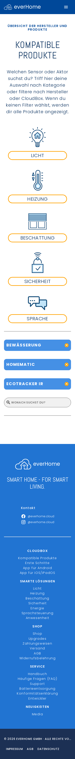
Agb (30, 749)
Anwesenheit (37, 618)
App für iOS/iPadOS (37, 572)
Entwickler (37, 698)
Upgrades (38, 638)
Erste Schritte (37, 563)
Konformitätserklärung (37, 693)
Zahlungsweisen (37, 643)
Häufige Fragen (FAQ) (37, 678)
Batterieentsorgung (37, 688)
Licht (37, 588)
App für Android (37, 568)
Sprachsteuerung (38, 613)
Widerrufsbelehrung (37, 658)
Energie (37, 608)
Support (37, 683)
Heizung (37, 593)
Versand (37, 648)
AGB (37, 653)
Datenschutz (48, 749)
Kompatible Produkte (37, 558)
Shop (37, 633)
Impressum (14, 749)
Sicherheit (37, 603)
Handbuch (37, 674)
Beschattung (37, 598)
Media (37, 714)
